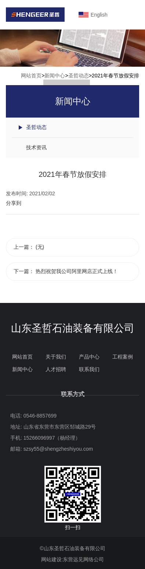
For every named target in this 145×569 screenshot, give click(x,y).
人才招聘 (56, 369)
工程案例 (122, 357)
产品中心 (89, 357)
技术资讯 (36, 147)
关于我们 (56, 357)
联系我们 (89, 369)
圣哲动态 (78, 75)
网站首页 (31, 75)
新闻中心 (54, 75)
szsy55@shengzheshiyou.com (58, 449)
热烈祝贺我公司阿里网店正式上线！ (77, 271)
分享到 (13, 203)
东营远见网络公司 (83, 559)
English (98, 15)
